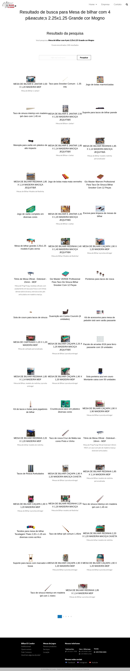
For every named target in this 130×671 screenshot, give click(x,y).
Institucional (26, 646)
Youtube (93, 662)
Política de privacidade (64, 669)
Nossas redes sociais (73, 659)
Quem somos (26, 649)
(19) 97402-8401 (101, 652)
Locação (46, 652)
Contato (118, 4)
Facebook (70, 662)
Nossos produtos (49, 646)
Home (92, 4)
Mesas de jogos (49, 643)
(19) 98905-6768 (86, 654)
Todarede (86, 669)
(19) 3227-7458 (72, 651)
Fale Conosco (26, 652)
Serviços (46, 649)
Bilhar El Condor (28, 643)
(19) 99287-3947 (86, 651)
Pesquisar (84, 57)
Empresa (105, 4)
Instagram (82, 662)
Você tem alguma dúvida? (30, 655)
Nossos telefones (72, 643)
